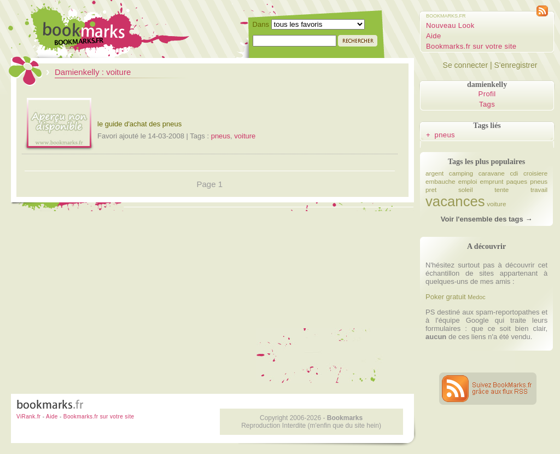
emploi (467, 181)
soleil (465, 189)
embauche (440, 181)
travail (538, 189)
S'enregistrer (515, 65)
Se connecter (465, 65)
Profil (487, 94)
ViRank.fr (28, 417)
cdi (514, 173)
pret (430, 189)
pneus (220, 136)
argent (434, 173)
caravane (492, 173)
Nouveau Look (450, 25)
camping (461, 173)
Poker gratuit (445, 297)
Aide (433, 36)
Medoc (476, 297)
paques (516, 181)
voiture (244, 136)
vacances (455, 201)
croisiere (535, 173)
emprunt (492, 181)
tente (501, 189)
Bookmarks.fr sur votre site (471, 46)
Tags (487, 104)
